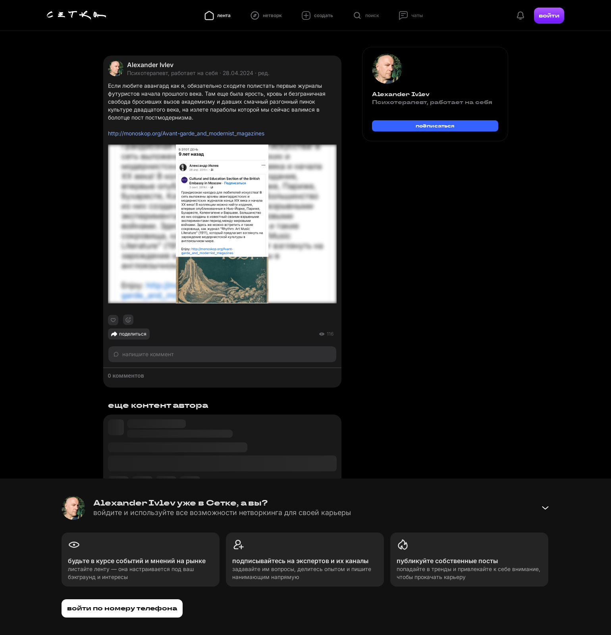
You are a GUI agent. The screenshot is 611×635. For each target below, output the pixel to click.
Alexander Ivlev (150, 65)
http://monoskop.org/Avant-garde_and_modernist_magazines (186, 133)
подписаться (435, 125)
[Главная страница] (76, 15)
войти (549, 15)
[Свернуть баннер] (545, 508)
